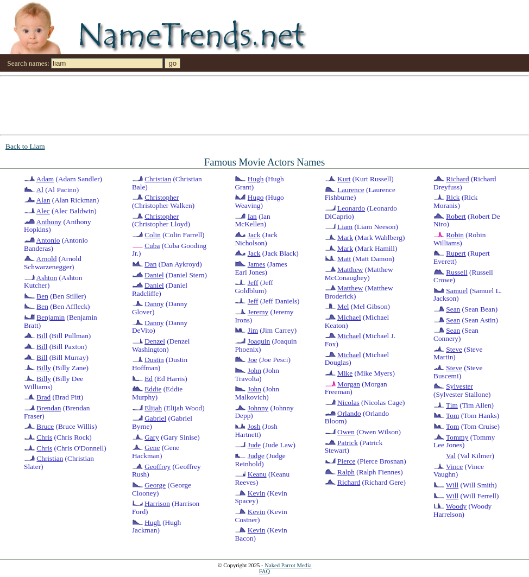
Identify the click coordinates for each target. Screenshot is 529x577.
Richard (348, 482)
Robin (455, 235)
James (257, 264)
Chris (44, 437)
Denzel (154, 341)
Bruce (45, 426)
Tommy (457, 437)
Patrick (347, 443)
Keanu (257, 474)
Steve (454, 349)
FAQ (264, 571)
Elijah (153, 408)
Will (452, 485)
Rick (452, 197)
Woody (456, 506)
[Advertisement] (108, 104)
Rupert (455, 253)
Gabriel (155, 418)
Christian (49, 458)
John (254, 370)
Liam (344, 227)
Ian (252, 216)
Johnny (258, 408)
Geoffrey (157, 466)
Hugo (256, 197)
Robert (455, 216)
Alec (43, 211)
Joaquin (259, 341)
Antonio (48, 240)
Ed (148, 379)
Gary (151, 437)
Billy (43, 368)
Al (39, 190)
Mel (343, 306)
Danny (154, 304)
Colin (152, 235)
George (155, 485)
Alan (43, 200)
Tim (452, 405)
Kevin (257, 493)
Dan (150, 264)
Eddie (152, 389)
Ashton (47, 278)
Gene (152, 447)
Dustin (154, 360)
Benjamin (50, 317)
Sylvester (459, 386)
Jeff (253, 282)
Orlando (349, 413)
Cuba (152, 246)
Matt (344, 259)
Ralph (346, 472)
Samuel (457, 291)
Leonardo (351, 208)
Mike (344, 373)
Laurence (350, 190)
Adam (45, 179)
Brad (43, 397)
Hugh (152, 522)
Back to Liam (25, 146)
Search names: (28, 63)
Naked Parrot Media (287, 565)
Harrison (157, 503)
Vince (454, 466)
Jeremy (258, 312)
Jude (254, 445)
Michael (349, 317)
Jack (254, 235)
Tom (452, 415)
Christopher (161, 197)
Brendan (48, 408)
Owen (346, 432)
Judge (256, 456)
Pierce (346, 461)
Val (451, 456)
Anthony (49, 222)
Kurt (343, 179)
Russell (456, 272)
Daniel (154, 275)
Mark (345, 237)
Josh (254, 426)
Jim (253, 330)
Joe (252, 360)
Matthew (350, 269)
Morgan (348, 384)
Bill (41, 336)
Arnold (46, 259)
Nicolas (348, 402)
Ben (42, 296)
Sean (453, 309)
